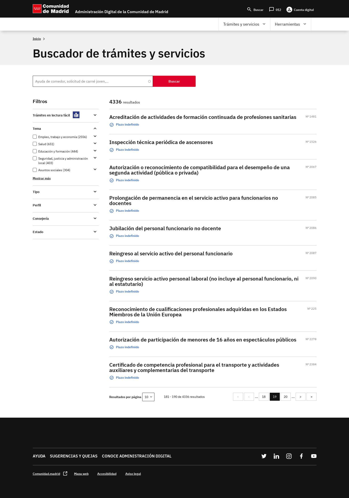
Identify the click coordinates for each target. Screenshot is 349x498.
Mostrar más (42, 178)
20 (287, 397)
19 (276, 398)
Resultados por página (125, 397)
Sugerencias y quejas (73, 456)
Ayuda (39, 456)
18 (265, 397)
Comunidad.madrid (46, 474)
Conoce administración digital (136, 456)
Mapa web (81, 474)
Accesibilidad (106, 474)
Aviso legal (133, 474)
